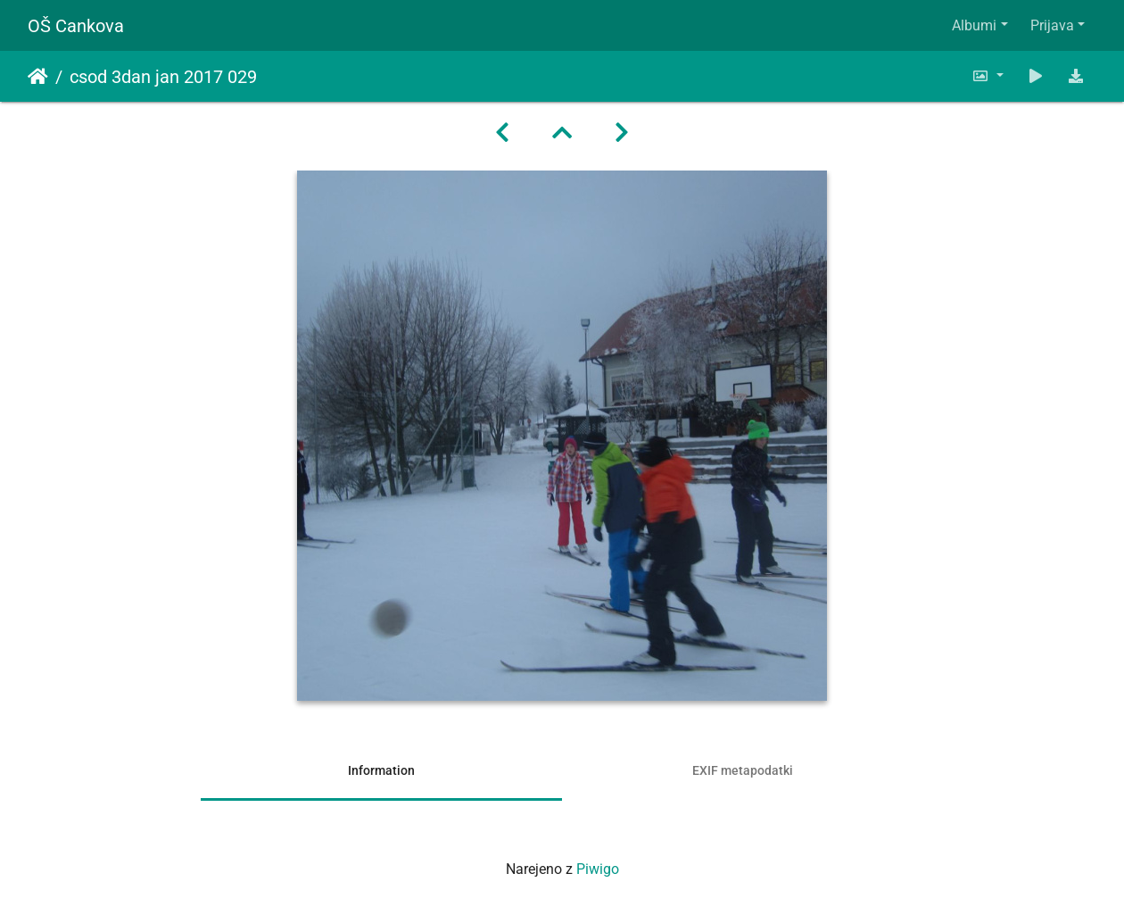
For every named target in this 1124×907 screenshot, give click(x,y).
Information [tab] (381, 770)
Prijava (1052, 25)
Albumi (974, 25)
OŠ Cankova (76, 26)
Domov (38, 76)
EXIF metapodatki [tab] (742, 770)
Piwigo (597, 869)
